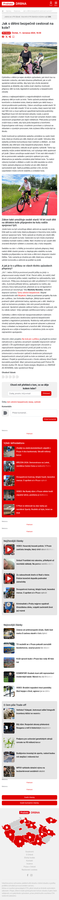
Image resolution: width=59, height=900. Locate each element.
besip (31, 402)
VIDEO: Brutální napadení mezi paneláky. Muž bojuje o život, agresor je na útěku (34, 689)
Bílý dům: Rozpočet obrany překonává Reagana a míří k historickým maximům (33, 726)
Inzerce (30, 864)
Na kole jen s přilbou (30, 339)
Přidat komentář (50, 419)
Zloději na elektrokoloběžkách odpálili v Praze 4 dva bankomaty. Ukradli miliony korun (33, 451)
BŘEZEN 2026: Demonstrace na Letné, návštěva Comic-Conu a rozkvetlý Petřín (33, 464)
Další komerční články (29, 803)
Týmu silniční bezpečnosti (28, 292)
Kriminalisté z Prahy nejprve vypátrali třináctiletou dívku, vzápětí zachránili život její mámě (34, 607)
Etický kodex (29, 858)
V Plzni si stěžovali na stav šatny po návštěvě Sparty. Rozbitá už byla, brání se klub (34, 509)
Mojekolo (22, 295)
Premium (30, 434)
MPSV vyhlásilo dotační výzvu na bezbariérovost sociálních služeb (30, 769)
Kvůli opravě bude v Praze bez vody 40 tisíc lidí (35, 660)
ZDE (49, 17)
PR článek (6, 33)
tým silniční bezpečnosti (17, 402)
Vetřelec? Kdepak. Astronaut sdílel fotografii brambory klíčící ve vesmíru (35, 712)
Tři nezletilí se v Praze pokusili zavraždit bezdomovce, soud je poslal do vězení (33, 646)
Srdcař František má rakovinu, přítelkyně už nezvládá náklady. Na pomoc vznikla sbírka (35, 562)
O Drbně (29, 855)
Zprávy (8, 11)
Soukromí (29, 852)
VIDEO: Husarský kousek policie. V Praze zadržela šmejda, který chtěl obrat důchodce (35, 548)
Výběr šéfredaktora (14, 443)
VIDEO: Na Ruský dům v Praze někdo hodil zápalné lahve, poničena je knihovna (34, 493)
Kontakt (29, 861)
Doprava (17, 11)
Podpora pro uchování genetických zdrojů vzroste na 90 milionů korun (34, 740)
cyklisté (37, 402)
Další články (29, 797)
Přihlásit (46, 393)
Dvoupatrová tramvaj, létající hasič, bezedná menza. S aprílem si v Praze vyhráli (35, 479)
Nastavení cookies (29, 870)
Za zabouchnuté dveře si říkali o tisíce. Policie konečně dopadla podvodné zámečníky (33, 578)
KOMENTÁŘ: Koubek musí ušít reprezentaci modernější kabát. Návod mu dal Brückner (35, 675)
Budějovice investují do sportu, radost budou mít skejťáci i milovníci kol (35, 755)
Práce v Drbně (29, 867)
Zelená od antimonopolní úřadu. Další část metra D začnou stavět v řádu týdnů (34, 632)
